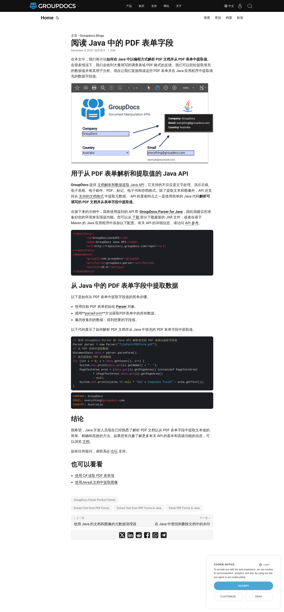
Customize (228, 596)
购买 (141, 6)
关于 (179, 6)
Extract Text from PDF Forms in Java (139, 508)
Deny (259, 596)
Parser (121, 306)
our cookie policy (236, 577)
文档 (86, 441)
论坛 (114, 451)
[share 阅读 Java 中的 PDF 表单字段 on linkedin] (130, 536)
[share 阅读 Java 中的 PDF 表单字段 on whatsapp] (155, 536)
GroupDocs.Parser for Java (161, 212)
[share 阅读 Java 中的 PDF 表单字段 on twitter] (122, 536)
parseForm (93, 313)
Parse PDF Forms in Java (184, 508)
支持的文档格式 (91, 196)
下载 (135, 217)
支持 (154, 6)
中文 (229, 6)
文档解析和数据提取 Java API (120, 185)
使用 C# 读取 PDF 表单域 (94, 475)
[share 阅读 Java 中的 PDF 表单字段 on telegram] (164, 536)
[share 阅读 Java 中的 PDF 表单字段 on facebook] (147, 536)
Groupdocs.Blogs (92, 36)
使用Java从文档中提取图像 (96, 482)
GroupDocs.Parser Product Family (94, 500)
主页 (74, 36)
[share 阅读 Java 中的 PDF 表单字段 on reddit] (139, 536)
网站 (166, 6)
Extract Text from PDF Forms (91, 508)
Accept (243, 585)
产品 (129, 6)
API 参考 (192, 223)
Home (47, 18)
